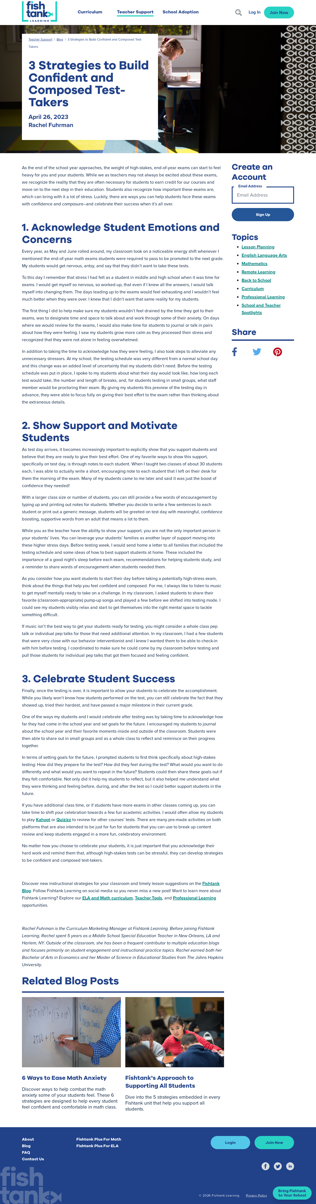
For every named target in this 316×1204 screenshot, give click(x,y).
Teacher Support (40, 39)
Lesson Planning (258, 247)
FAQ (26, 1152)
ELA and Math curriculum (107, 898)
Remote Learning (258, 272)
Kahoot (43, 819)
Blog (60, 39)
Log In (255, 12)
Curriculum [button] (90, 12)
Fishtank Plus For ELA (97, 1145)
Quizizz (63, 819)
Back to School (256, 280)
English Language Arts (264, 255)
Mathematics (255, 263)
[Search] (238, 12)
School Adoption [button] (181, 12)
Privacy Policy (256, 1195)
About (28, 1139)
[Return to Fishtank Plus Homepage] (39, 11)
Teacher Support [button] (135, 12)
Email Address (250, 186)
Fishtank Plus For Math (98, 1139)
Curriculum (253, 288)
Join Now (279, 12)
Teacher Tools (148, 898)
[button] (292, 1193)
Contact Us (33, 1159)
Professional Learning (194, 898)
